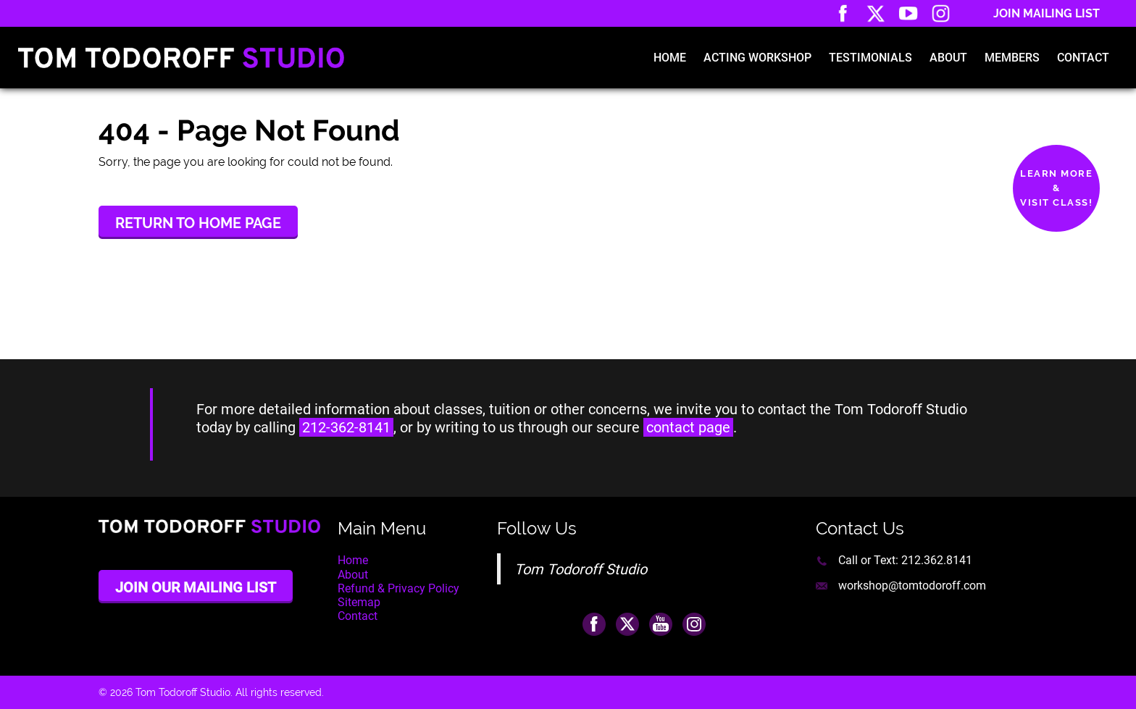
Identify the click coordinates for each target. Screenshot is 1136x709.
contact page (688, 427)
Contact (1083, 57)
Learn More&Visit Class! (1056, 188)
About (948, 57)
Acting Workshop (757, 57)
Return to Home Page (198, 223)
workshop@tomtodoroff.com (912, 585)
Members (1012, 57)
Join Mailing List (1046, 13)
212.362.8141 (936, 560)
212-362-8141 (346, 427)
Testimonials (870, 57)
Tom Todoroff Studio (580, 569)
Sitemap (359, 602)
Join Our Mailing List (195, 587)
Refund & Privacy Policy (398, 588)
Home (669, 57)
